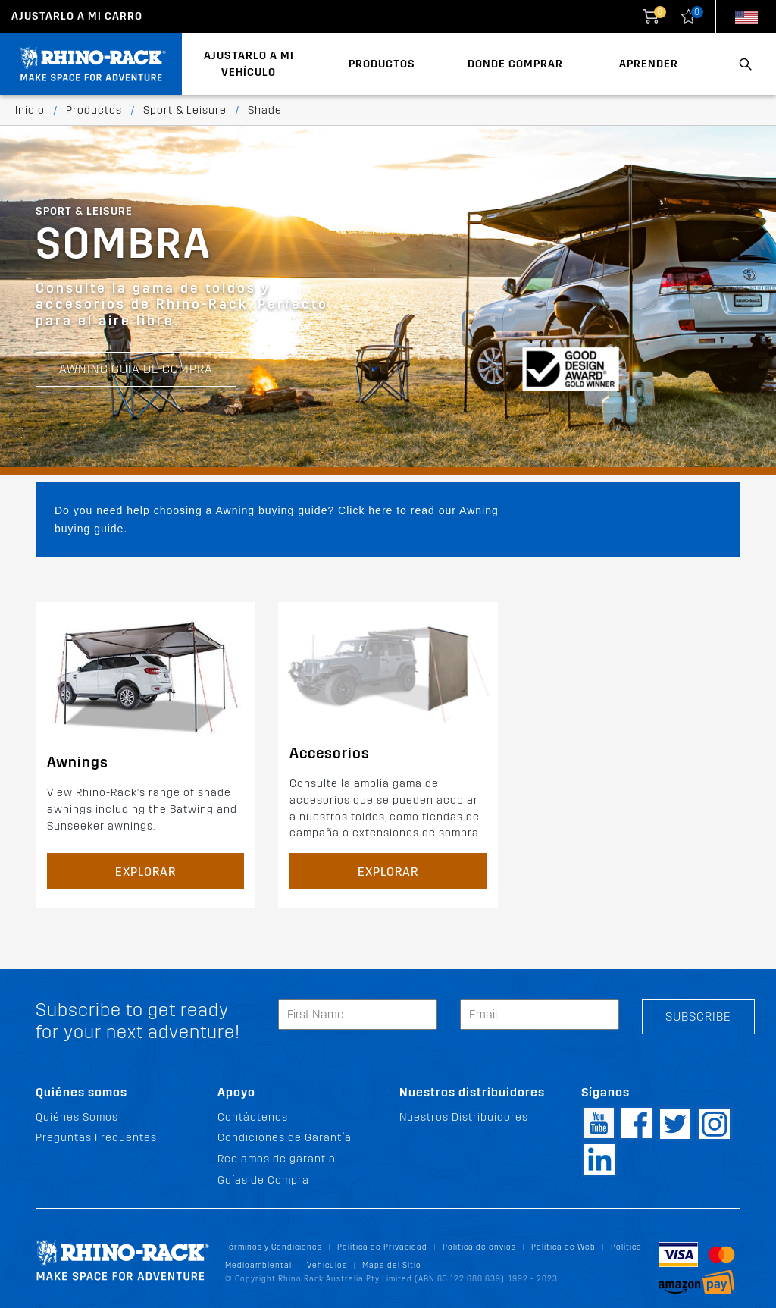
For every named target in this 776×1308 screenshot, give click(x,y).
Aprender (648, 64)
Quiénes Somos (77, 1117)
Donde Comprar (515, 64)
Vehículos (327, 1265)
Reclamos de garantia (276, 1159)
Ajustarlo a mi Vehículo (249, 64)
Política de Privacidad (382, 1247)
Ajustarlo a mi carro (76, 16)
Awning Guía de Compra (136, 369)
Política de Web (563, 1247)
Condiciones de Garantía (284, 1137)
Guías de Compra (263, 1180)
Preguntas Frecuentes (96, 1137)
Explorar (145, 871)
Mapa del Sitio (391, 1265)
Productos (382, 64)
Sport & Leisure (185, 110)
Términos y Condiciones (273, 1247)
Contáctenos (252, 1117)
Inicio (30, 110)
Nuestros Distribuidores (463, 1117)
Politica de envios (479, 1247)
